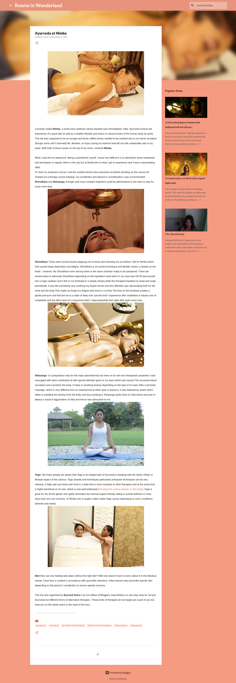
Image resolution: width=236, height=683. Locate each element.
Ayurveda (54, 625)
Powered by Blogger (118, 672)
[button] (37, 43)
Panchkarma (121, 625)
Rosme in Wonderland (38, 5)
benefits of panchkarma (99, 625)
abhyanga (41, 625)
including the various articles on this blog (120, 489)
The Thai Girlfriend (174, 234)
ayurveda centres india (73, 625)
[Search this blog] (211, 5)
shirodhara (136, 625)
